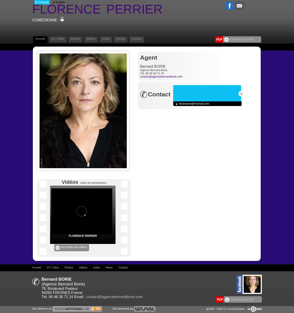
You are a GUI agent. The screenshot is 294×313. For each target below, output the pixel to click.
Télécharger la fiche (239, 39)
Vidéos (91, 38)
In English (59, 2)
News (109, 267)
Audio (106, 38)
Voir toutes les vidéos (71, 248)
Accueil (40, 38)
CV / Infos (58, 38)
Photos (75, 38)
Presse (120, 38)
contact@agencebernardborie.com (161, 76)
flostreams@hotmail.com (194, 103)
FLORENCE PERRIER (83, 236)
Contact (137, 38)
